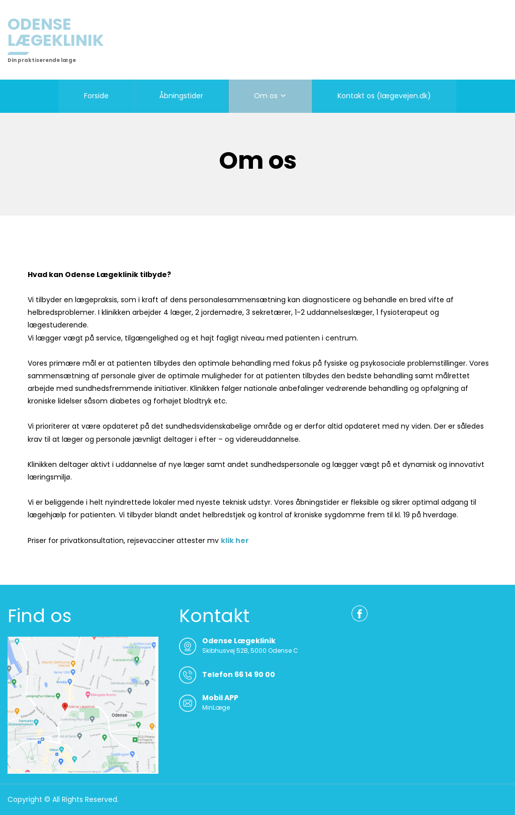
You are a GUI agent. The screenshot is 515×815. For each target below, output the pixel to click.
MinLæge (216, 707)
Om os (266, 96)
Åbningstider (181, 96)
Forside (96, 96)
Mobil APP (220, 698)
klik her (235, 540)
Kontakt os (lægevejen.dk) (384, 96)
